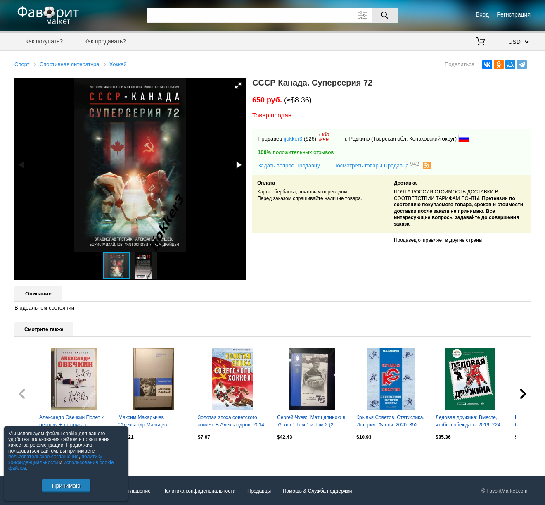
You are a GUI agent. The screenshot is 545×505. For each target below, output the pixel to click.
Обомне (324, 136)
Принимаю (66, 485)
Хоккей (118, 64)
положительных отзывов (296, 152)
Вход (482, 14)
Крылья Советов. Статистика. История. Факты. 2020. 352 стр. (390, 421)
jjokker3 (293, 139)
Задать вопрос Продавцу (289, 165)
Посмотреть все (32, 454)
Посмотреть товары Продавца (376, 165)
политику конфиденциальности (55, 459)
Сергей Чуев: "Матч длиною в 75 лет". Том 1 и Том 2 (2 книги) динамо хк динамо (311, 421)
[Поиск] (385, 15)
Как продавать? (105, 41)
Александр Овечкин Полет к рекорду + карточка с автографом (71, 421)
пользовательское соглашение (43, 457)
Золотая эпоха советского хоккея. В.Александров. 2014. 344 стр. (231, 421)
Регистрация (514, 14)
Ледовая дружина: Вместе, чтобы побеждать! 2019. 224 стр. (468, 421)
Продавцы (259, 491)
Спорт (22, 64)
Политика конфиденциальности (198, 491)
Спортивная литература (70, 64)
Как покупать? (44, 41)
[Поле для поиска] (272, 15)
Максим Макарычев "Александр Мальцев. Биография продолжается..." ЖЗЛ (151, 421)
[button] (238, 85)
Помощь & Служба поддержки (317, 491)
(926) (310, 139)
